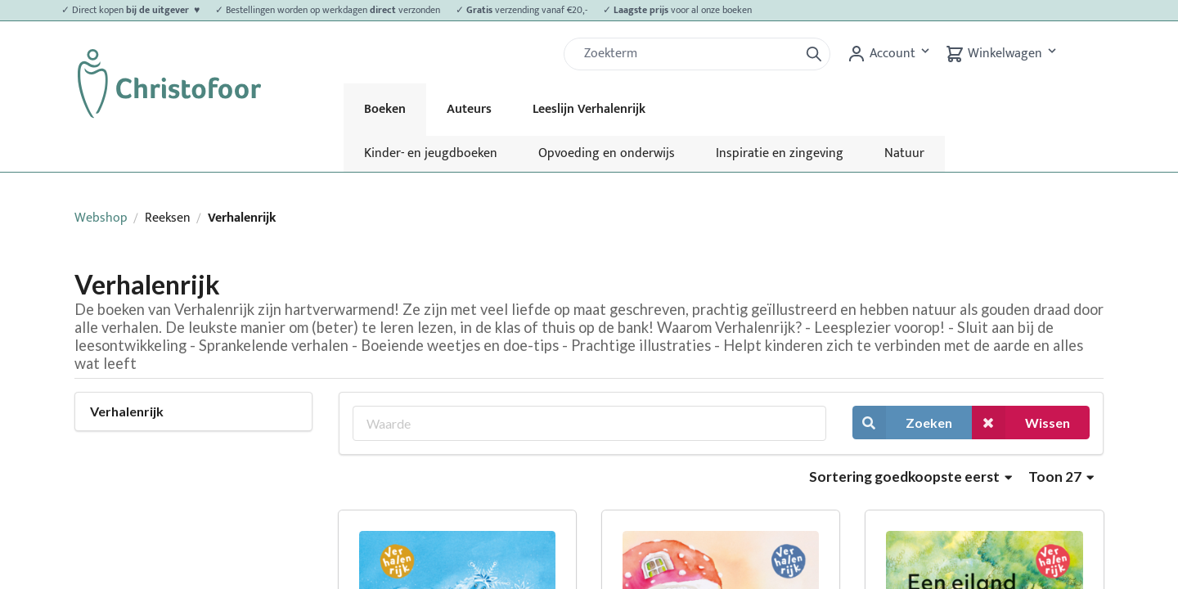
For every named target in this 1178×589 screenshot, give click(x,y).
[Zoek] (688, 54)
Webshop (101, 218)
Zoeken (902, 422)
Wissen (1021, 422)
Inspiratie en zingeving (779, 153)
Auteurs (469, 109)
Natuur (904, 153)
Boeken (385, 109)
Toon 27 (1061, 476)
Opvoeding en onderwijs (606, 153)
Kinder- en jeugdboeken (430, 153)
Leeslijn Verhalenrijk (589, 109)
